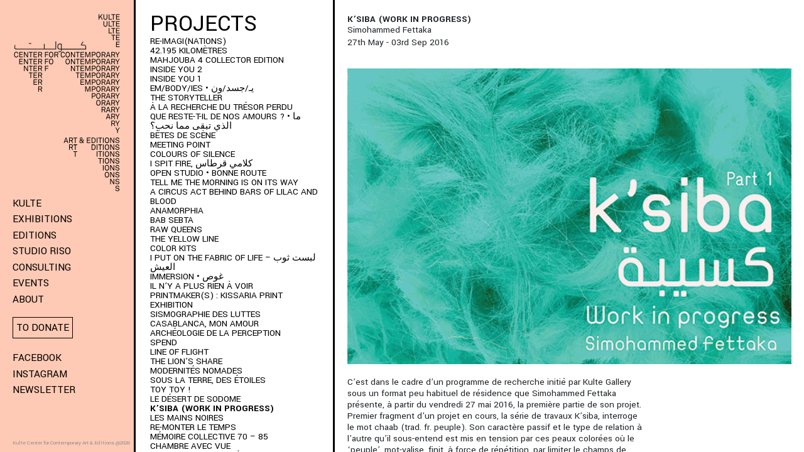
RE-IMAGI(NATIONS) (188, 41)
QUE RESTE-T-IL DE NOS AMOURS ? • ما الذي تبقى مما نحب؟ (225, 121)
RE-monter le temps (193, 427)
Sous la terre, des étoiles (208, 380)
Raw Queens (176, 229)
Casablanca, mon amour (204, 324)
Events (31, 283)
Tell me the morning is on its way (224, 182)
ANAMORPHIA (177, 211)
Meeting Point (180, 145)
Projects (203, 24)
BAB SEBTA (171, 220)
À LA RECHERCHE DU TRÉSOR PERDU (221, 107)
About (28, 299)
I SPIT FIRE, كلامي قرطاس (201, 164)
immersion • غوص (187, 276)
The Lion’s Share (186, 361)
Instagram (40, 374)
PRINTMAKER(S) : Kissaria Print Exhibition (216, 300)
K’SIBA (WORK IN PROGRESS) (212, 408)
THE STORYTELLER (186, 98)
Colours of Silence (192, 154)
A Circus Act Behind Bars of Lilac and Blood (234, 196)
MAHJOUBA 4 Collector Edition (217, 60)
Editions (35, 235)
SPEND (163, 342)
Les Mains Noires (187, 418)
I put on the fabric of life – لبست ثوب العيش (233, 262)
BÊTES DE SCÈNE (182, 135)
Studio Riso (42, 251)
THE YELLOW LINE (184, 239)
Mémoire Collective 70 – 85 (209, 437)
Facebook (37, 358)
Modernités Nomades (196, 371)
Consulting (42, 267)
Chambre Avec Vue (190, 446)
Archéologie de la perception (215, 333)
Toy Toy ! (170, 390)
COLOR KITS (173, 248)
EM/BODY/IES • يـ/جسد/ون (202, 88)
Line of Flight (179, 352)
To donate (42, 328)
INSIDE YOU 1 (176, 79)
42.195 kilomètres (188, 50)
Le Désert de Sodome (195, 399)
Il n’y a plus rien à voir (201, 286)
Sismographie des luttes (205, 314)
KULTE (27, 203)
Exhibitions (42, 219)
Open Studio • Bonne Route (208, 173)
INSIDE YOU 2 (176, 69)
